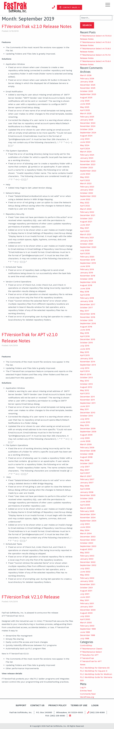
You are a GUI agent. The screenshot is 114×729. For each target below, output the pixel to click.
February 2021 (87, 237)
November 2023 (87, 164)
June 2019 (85, 266)
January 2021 (86, 241)
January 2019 (86, 272)
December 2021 (87, 215)
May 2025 (84, 107)
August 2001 (86, 591)
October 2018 (86, 279)
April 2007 (85, 473)
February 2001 (87, 603)
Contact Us (37, 705)
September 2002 (88, 565)
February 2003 (87, 556)
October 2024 (86, 129)
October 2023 (86, 167)
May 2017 (84, 311)
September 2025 (88, 94)
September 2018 (88, 282)
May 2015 (84, 352)
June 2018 (85, 288)
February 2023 (87, 186)
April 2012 (85, 393)
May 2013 (84, 381)
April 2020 (85, 253)
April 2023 (85, 180)
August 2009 (86, 435)
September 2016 (88, 323)
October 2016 (86, 320)
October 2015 (86, 342)
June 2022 (85, 199)
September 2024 (88, 132)
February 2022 (87, 212)
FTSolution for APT (89, 655)
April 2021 (85, 231)
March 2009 (86, 444)
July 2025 (84, 101)
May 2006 (84, 486)
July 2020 (85, 250)
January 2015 (86, 358)
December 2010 (87, 412)
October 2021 (86, 218)
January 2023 (86, 190)
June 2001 (85, 597)
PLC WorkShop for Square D (93, 671)
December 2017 (87, 304)
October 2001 (86, 587)
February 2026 (87, 78)
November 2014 (87, 361)
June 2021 (85, 225)
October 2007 (86, 463)
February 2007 (87, 479)
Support (20, 705)
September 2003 (88, 546)
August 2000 (86, 613)
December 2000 (88, 610)
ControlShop (86, 645)
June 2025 (85, 104)
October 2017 (86, 307)
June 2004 (85, 527)
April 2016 (85, 336)
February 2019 (87, 269)
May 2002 (84, 575)
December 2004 (88, 514)
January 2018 (86, 301)
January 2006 (86, 492)
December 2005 (87, 495)
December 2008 (87, 451)
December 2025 (87, 85)
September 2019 (88, 263)
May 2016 (84, 333)
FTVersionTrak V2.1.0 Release (31, 596)
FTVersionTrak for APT (91, 661)
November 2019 (87, 260)
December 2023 (87, 161)
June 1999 (85, 632)
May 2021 (84, 228)
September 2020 (88, 247)
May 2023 (84, 177)
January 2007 (86, 482)
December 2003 (87, 536)
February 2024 (87, 155)
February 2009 (87, 447)
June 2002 (85, 571)
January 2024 (86, 158)
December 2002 (87, 562)
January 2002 (86, 581)
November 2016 (87, 317)
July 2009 (85, 438)
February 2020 (87, 256)
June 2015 (85, 349)
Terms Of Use (79, 705)
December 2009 (87, 428)
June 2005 (85, 501)
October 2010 (86, 415)
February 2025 (87, 116)
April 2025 (85, 110)
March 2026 (85, 75)
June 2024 (85, 142)
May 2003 (84, 552)
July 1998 (84, 638)
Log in (83, 687)
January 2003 (86, 559)
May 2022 (84, 202)
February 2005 (87, 511)
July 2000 (85, 616)
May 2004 (84, 530)
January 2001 (86, 606)
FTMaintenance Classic (91, 648)
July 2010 (84, 419)
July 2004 (85, 524)
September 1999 (88, 629)
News (82, 664)
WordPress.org (87, 697)
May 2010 (84, 425)
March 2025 (85, 113)
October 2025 (86, 91)
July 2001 (84, 594)
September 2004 (88, 521)
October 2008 (86, 454)
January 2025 (86, 120)
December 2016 (87, 314)
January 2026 (86, 81)
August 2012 (86, 387)
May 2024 (84, 145)
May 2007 (84, 470)
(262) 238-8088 (96, 712)
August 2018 (86, 285)
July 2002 (85, 568)
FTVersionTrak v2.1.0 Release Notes (37, 26)
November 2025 (87, 88)
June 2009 (85, 441)
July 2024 (85, 139)
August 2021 (86, 221)
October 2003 (86, 543)
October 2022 (86, 193)
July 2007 (85, 466)
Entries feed (86, 690)
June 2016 (85, 330)
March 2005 (86, 508)
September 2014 (88, 365)
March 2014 (85, 374)
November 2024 (87, 126)
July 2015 (84, 345)
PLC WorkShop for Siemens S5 (95, 668)
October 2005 (86, 498)
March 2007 (86, 476)
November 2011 (87, 400)
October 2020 (86, 244)
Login (95, 705)
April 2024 (85, 148)
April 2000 (85, 619)
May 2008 (84, 460)
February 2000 (87, 626)
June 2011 (85, 406)
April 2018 (85, 295)
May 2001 (84, 600)
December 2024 (87, 123)
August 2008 (86, 457)
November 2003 (87, 540)
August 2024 (86, 136)
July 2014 (84, 368)
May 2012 (84, 390)
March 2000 (86, 622)
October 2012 (86, 384)
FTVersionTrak (87, 658)
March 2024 (86, 151)
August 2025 (86, 97)
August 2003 (86, 549)
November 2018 (87, 275)
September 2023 (88, 171)
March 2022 (85, 209)
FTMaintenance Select (91, 652)
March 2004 (86, 533)
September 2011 (88, 403)
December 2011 (87, 396)
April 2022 (85, 206)
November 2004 (88, 517)
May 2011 (84, 409)
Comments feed (88, 694)
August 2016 (86, 326)
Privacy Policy (57, 705)
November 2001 (87, 584)
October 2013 (86, 377)
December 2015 (87, 339)
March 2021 (85, 234)
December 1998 (87, 635)
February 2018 (87, 298)
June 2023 (85, 174)
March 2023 (85, 183)
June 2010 (85, 422)
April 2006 (85, 489)
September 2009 (88, 431)
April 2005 (85, 505)
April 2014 (85, 371)
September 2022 (88, 196)
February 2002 (87, 578)
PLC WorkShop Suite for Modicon (96, 674)
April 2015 (85, 355)
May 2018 (84, 291)
